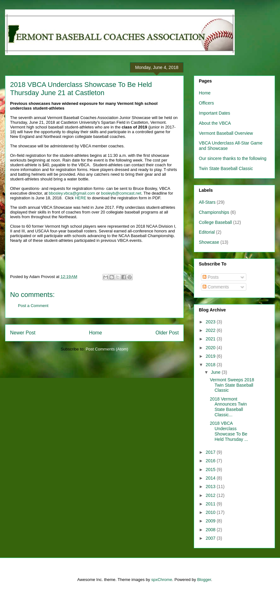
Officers (206, 102)
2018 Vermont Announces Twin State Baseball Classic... (228, 406)
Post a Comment (33, 305)
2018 (211, 364)
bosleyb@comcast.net (121, 193)
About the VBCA (215, 123)
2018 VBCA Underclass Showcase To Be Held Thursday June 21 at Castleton (81, 89)
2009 (211, 520)
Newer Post (23, 332)
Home (95, 332)
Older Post (167, 332)
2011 (211, 503)
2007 (211, 538)
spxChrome (161, 579)
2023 (211, 321)
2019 (211, 356)
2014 (211, 478)
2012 (211, 495)
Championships (214, 212)
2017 (211, 452)
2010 (211, 512)
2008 (211, 529)
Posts (211, 277)
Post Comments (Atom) (107, 349)
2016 (211, 460)
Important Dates (214, 113)
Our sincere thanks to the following (232, 158)
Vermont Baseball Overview (226, 133)
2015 (211, 469)
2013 (211, 486)
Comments (216, 286)
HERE (80, 198)
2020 (211, 347)
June (216, 372)
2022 (211, 330)
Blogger (204, 579)
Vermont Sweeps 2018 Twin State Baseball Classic (232, 385)
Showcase (209, 242)
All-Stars (207, 202)
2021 (211, 338)
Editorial (207, 232)
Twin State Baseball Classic (226, 168)
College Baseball (215, 222)
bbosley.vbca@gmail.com (72, 193)
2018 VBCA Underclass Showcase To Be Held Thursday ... (229, 431)
